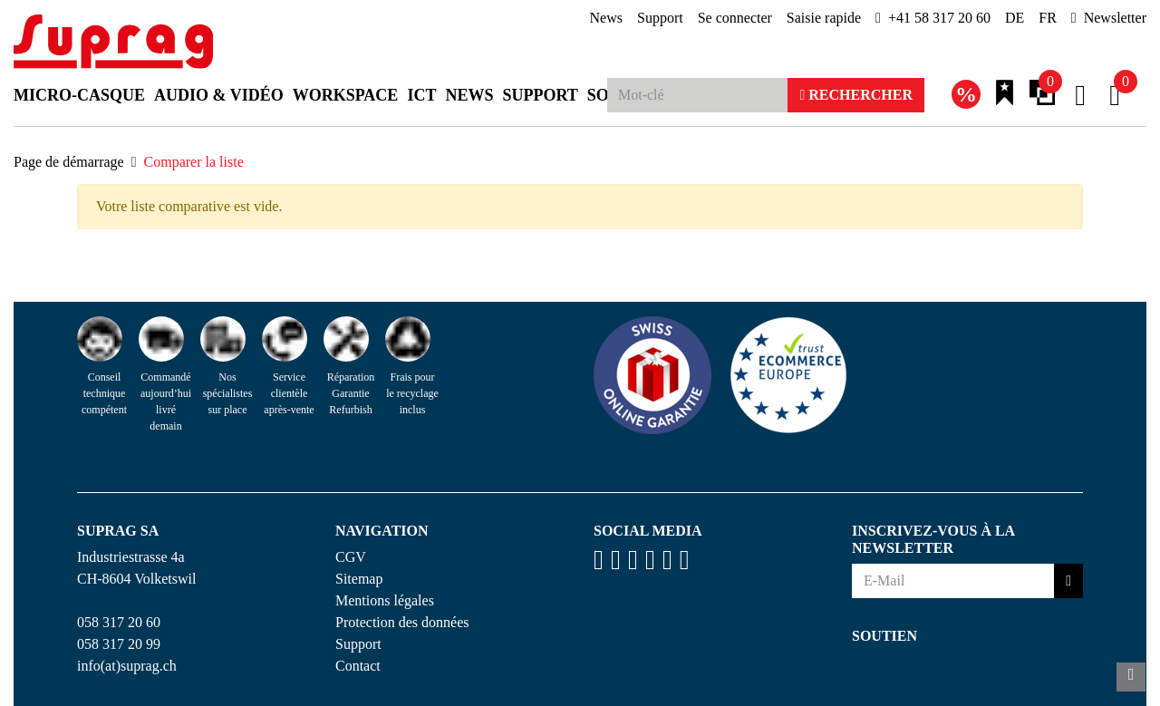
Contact (358, 665)
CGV (350, 557)
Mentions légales (384, 600)
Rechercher (856, 94)
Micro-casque (79, 95)
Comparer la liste (194, 161)
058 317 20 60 (118, 622)
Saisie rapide (824, 17)
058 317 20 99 (118, 644)
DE (1014, 17)
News (606, 17)
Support (660, 17)
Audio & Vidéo (219, 95)
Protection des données (402, 622)
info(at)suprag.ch (127, 665)
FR (1048, 17)
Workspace (346, 95)
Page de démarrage (69, 161)
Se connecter (735, 17)
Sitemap (358, 578)
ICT (421, 95)
